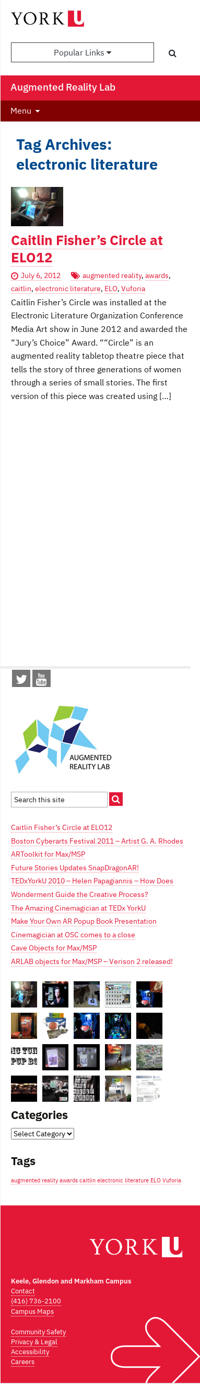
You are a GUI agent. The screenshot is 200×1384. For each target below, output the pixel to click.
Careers (22, 1361)
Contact (23, 1291)
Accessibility (30, 1351)
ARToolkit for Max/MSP (48, 854)
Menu (20, 110)
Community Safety (38, 1331)
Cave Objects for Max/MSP (54, 948)
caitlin (21, 288)
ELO (110, 288)
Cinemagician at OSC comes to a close (73, 934)
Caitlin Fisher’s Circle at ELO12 (87, 248)
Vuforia (133, 288)
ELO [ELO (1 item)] (155, 1180)
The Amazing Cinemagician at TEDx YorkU (78, 908)
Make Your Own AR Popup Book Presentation (84, 921)
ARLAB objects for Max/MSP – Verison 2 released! (92, 961)
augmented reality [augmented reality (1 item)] (34, 1180)
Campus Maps (32, 1311)
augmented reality (112, 275)
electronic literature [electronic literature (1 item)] (123, 1180)
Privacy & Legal (34, 1341)
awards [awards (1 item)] (69, 1180)
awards (157, 275)
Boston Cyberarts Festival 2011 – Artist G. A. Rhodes (97, 841)
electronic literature (68, 288)
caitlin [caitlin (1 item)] (87, 1180)
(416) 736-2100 (36, 1301)
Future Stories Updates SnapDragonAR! (75, 867)
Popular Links (82, 52)
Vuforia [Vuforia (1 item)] (171, 1180)
